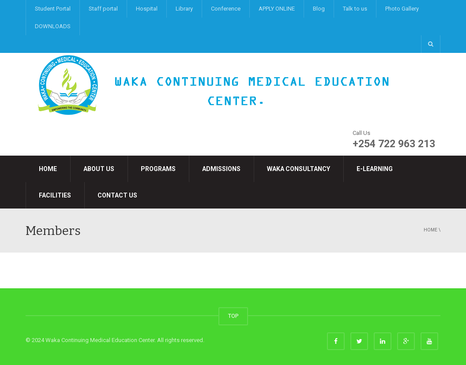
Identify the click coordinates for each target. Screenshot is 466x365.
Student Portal (53, 8)
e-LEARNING (375, 168)
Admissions (221, 168)
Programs (158, 168)
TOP (233, 316)
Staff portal (103, 8)
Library (184, 8)
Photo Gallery (402, 8)
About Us (98, 168)
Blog (319, 8)
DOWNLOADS (53, 26)
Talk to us (355, 8)
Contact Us (117, 195)
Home (48, 168)
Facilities (55, 195)
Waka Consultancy (298, 168)
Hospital (147, 8)
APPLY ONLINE (277, 8)
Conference (226, 8)
